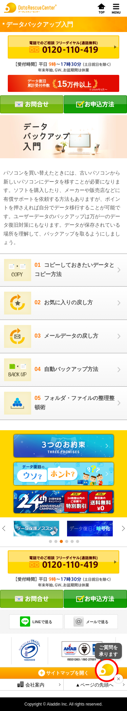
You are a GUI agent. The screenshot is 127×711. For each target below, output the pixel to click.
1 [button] (50, 541)
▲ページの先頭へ (94, 685)
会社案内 (30, 684)
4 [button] (66, 541)
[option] (37, 528)
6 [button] (77, 541)
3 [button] (61, 541)
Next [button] (123, 528)
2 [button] (56, 541)
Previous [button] (4, 528)
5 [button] (72, 541)
